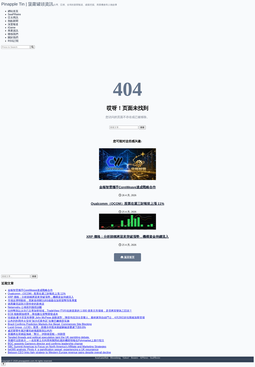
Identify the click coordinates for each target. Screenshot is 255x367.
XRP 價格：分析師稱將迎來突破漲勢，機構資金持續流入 (127, 236)
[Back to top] (3, 364)
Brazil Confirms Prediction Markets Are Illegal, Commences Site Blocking (50, 324)
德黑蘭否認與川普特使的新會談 (26, 303)
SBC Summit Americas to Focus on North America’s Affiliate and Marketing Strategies (57, 346)
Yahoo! (125, 358)
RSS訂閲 (13, 41)
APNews (144, 358)
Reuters (134, 358)
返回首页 (127, 257)
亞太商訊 (13, 17)
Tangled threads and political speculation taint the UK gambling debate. (49, 337)
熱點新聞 (13, 21)
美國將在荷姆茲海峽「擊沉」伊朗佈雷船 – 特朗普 (36, 334)
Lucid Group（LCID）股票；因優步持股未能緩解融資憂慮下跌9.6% (47, 327)
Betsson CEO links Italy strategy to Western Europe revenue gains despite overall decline (59, 352)
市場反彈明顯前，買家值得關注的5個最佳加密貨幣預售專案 (42, 300)
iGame (11, 27)
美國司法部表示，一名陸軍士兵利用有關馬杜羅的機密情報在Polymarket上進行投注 (56, 340)
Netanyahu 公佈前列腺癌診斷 (25, 307)
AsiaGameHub (101, 358)
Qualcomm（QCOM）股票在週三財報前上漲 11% (127, 203)
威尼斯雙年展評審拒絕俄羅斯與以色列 (30, 330)
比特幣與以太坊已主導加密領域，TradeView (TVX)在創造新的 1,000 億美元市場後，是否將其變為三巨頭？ (70, 310)
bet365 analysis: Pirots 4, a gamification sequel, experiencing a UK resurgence (53, 349)
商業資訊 (13, 30)
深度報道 (13, 24)
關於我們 (13, 37)
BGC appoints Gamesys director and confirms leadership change (45, 343)
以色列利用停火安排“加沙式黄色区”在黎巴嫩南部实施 (38, 321)
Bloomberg (115, 358)
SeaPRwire (14, 14)
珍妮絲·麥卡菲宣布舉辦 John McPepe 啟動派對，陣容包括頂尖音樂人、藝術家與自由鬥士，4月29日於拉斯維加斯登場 (76, 317)
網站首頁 (13, 11)
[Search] (32, 47)
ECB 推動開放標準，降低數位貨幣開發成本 (33, 314)
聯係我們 (13, 34)
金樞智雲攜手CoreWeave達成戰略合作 (127, 187)
